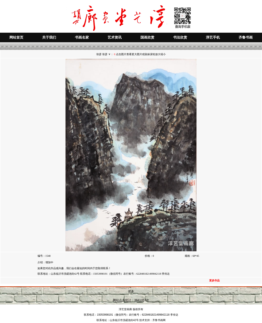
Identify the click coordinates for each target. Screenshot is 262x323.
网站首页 (16, 37)
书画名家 (82, 37)
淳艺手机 (213, 37)
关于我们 (49, 37)
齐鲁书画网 (158, 320)
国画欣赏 (147, 37)
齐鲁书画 (246, 37)
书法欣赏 (180, 37)
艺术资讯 (115, 37)
